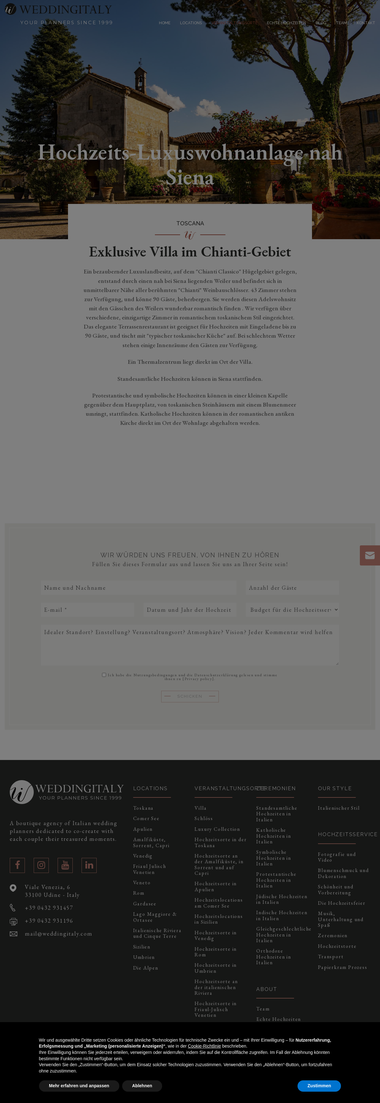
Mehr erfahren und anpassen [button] (79, 1085)
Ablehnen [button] (142, 1085)
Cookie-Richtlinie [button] (204, 1046)
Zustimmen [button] (319, 1085)
